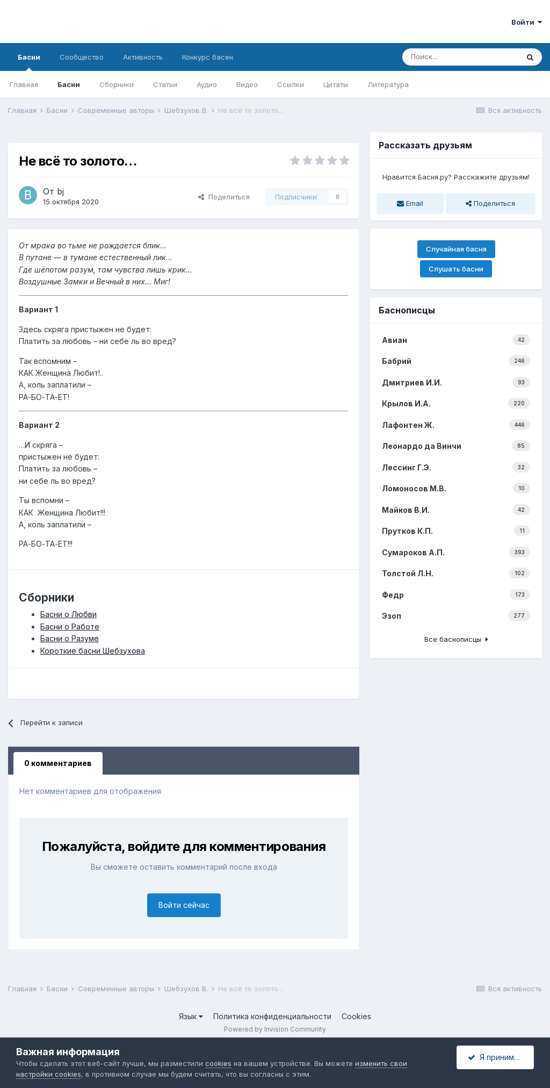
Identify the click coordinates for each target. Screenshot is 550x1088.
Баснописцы (407, 310)
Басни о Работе (69, 626)
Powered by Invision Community (275, 1029)
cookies (218, 1063)
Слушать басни (456, 268)
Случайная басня (456, 249)
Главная (24, 84)
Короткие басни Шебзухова (92, 650)
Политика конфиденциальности (272, 1016)
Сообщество (82, 57)
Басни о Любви (68, 614)
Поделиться (224, 196)
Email (410, 203)
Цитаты (335, 84)
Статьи (165, 84)
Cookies (356, 1016)
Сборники (116, 84)
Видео (247, 84)
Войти (526, 22)
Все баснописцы (456, 639)
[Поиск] (460, 57)
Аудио (207, 84)
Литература (388, 84)
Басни (29, 62)
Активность (143, 57)
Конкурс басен (207, 57)
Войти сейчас (183, 905)
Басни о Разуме (69, 638)
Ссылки (290, 84)
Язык (191, 1016)
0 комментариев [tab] (58, 763)
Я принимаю (496, 1057)
